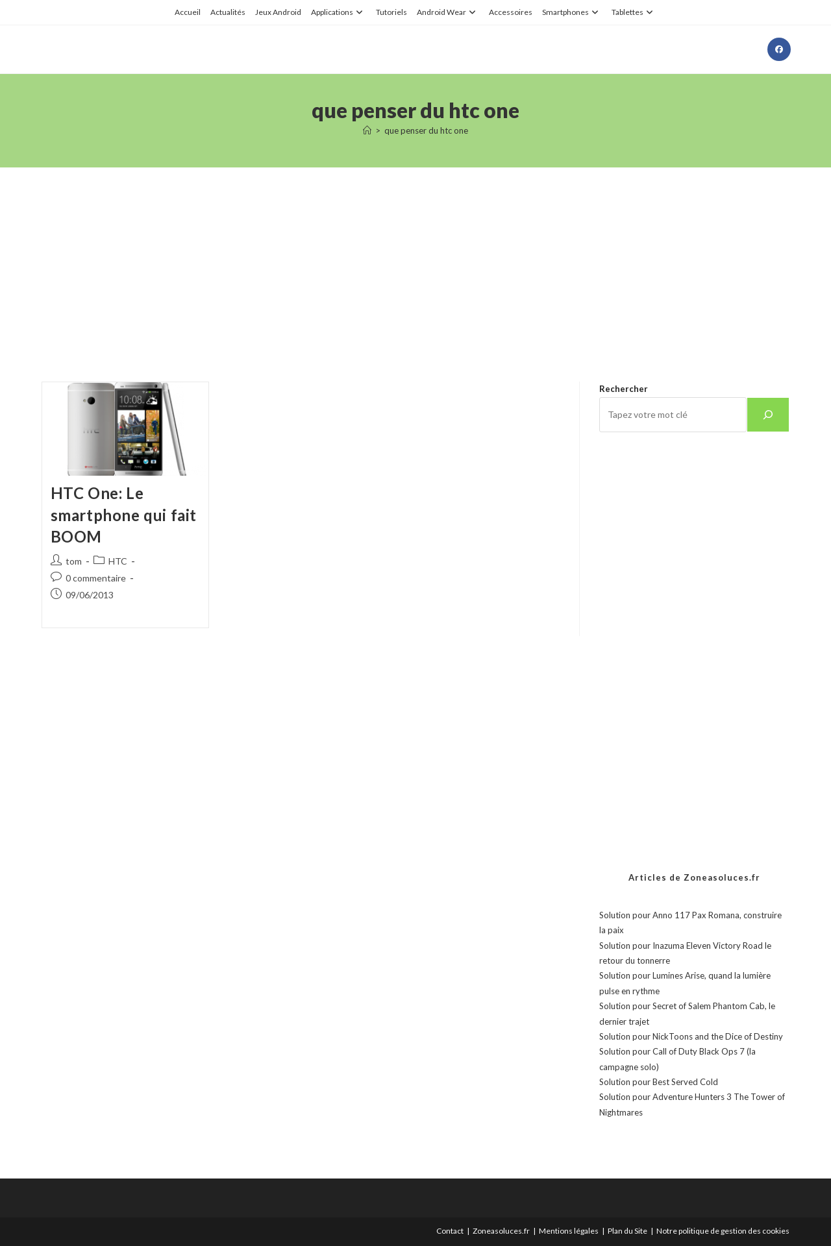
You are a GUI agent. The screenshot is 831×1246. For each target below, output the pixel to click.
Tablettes (634, 12)
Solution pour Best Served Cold (658, 1082)
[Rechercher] (768, 414)
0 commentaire (96, 577)
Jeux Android (278, 12)
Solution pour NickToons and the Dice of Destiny (691, 1036)
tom (74, 561)
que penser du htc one (426, 130)
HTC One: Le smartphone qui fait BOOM (124, 514)
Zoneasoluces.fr (501, 1231)
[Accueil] (367, 130)
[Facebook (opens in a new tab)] (779, 49)
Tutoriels (391, 12)
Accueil (188, 12)
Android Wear (448, 12)
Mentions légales (569, 1231)
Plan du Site (627, 1231)
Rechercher (623, 389)
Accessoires (510, 12)
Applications (338, 12)
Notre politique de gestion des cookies (722, 1231)
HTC (117, 561)
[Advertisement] (415, 258)
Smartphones (572, 12)
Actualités (227, 12)
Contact (450, 1231)
